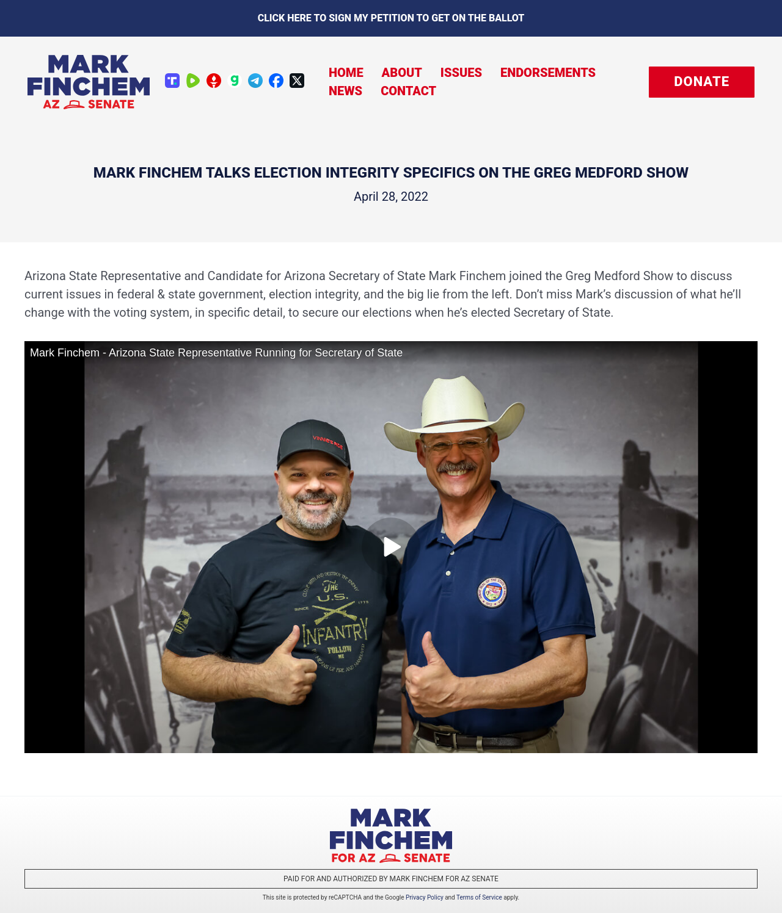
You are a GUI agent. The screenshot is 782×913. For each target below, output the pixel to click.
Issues (461, 72)
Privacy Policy (425, 897)
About (402, 72)
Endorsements (548, 72)
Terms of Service (479, 897)
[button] (702, 82)
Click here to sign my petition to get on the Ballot (391, 18)
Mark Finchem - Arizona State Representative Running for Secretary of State (216, 353)
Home (346, 72)
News (345, 91)
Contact (408, 91)
